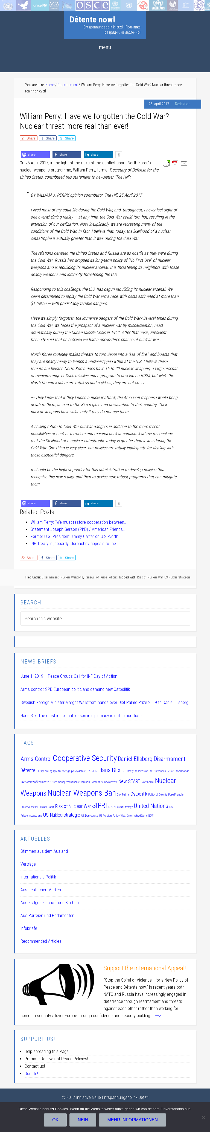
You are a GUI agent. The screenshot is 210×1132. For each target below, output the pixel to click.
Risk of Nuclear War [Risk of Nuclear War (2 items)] (73, 806)
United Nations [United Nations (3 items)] (151, 805)
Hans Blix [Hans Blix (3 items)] (109, 769)
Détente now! (92, 19)
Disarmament (50, 577)
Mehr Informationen (132, 1120)
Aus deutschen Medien (41, 889)
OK (55, 1120)
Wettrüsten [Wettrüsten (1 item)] (127, 815)
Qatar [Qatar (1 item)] (51, 807)
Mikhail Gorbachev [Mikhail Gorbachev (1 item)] (92, 782)
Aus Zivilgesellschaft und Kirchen (50, 902)
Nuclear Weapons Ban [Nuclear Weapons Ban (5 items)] (82, 793)
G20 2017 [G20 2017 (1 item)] (92, 771)
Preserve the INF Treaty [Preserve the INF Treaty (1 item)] (34, 807)
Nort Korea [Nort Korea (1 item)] (147, 782)
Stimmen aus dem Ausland (44, 851)
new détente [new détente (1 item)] (110, 782)
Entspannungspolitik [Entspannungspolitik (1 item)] (48, 771)
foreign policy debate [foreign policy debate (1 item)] (74, 771)
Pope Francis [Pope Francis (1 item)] (175, 794)
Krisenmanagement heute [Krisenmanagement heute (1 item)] (65, 782)
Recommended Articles (41, 941)
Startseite (9, 3)
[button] (35, 154)
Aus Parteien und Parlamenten (47, 915)
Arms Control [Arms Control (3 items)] (36, 758)
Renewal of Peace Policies (101, 577)
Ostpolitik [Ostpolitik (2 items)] (138, 794)
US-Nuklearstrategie (177, 577)
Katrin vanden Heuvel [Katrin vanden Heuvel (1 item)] (162, 771)
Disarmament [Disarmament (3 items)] (169, 758)
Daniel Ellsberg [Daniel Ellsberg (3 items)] (135, 758)
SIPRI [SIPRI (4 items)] (99, 805)
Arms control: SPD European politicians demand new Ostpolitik (75, 689)
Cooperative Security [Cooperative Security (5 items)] (85, 758)
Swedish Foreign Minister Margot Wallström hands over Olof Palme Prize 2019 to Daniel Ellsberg (104, 702)
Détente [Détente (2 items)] (28, 770)
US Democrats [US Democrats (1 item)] (89, 815)
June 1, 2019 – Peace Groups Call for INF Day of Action (69, 676)
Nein (83, 1120)
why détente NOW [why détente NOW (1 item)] (143, 815)
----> (158, 1015)
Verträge (28, 864)
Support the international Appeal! (145, 968)
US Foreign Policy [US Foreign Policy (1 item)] (109, 815)
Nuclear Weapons (71, 577)
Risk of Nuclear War (150, 577)
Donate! (31, 1073)
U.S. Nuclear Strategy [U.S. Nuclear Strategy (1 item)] (120, 807)
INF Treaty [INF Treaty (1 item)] (127, 771)
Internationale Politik (38, 877)
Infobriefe (29, 928)
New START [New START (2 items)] (129, 781)
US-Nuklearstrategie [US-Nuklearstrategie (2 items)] (61, 815)
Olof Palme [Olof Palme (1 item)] (123, 794)
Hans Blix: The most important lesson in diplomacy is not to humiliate (81, 715)
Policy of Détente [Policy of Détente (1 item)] (157, 794)
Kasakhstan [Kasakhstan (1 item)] (141, 771)
